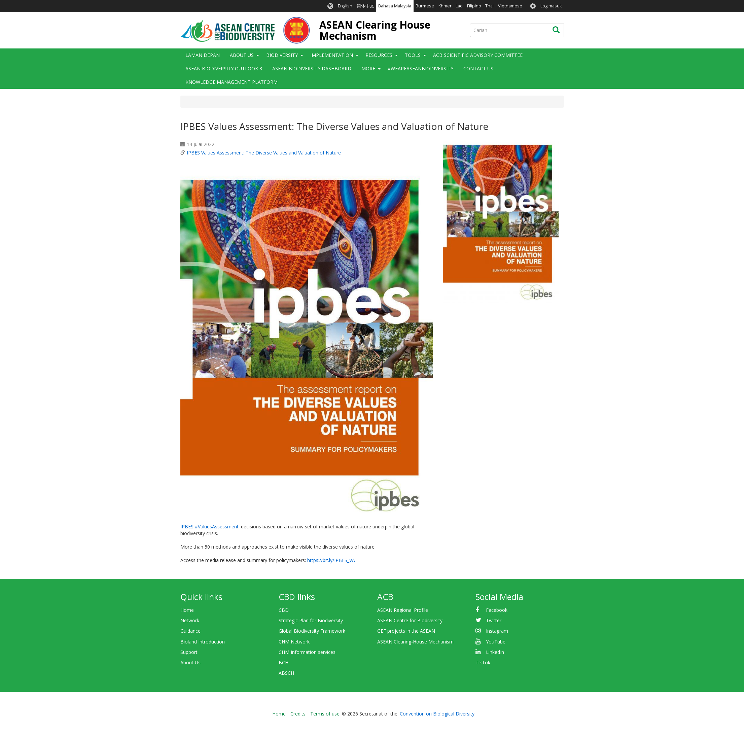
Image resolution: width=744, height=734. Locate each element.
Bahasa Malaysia (394, 6)
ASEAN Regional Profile (402, 610)
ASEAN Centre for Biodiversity (409, 620)
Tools (413, 55)
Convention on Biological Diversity (437, 713)
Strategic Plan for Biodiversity (311, 620)
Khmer (445, 6)
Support (189, 652)
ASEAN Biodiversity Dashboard (311, 68)
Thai (489, 6)
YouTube (495, 641)
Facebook (496, 610)
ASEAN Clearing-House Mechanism (415, 641)
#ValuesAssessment (217, 526)
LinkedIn (495, 652)
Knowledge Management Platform (231, 82)
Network (189, 620)
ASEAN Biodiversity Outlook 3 (223, 68)
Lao (459, 6)
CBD (284, 610)
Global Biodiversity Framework (312, 631)
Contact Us (478, 68)
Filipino (474, 6)
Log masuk (551, 6)
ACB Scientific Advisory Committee (478, 55)
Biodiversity (282, 55)
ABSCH (286, 673)
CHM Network (294, 641)
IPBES (186, 526)
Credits (298, 713)
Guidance (190, 631)
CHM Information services (307, 652)
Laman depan (202, 55)
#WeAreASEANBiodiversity (420, 68)
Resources (378, 55)
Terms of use (325, 713)
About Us (242, 55)
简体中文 (365, 6)
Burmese (425, 6)
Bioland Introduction (202, 641)
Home (187, 610)
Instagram (497, 631)
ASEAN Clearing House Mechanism (374, 30)
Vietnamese (510, 6)
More (368, 68)
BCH (283, 662)
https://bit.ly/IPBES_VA (331, 560)
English (345, 6)
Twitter (493, 620)
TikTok (482, 662)
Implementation (331, 55)
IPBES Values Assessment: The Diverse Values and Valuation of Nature (264, 152)
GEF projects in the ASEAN (406, 631)
